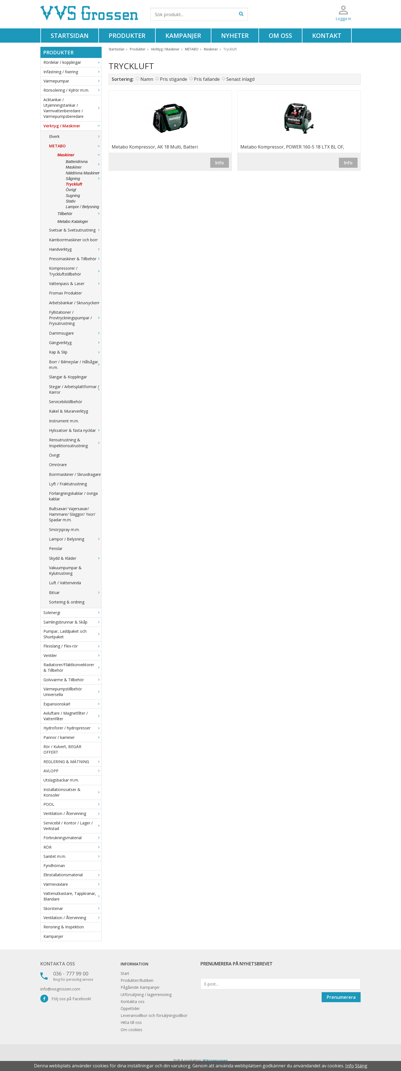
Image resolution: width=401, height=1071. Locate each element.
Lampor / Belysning (82, 207)
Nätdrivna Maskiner (83, 173)
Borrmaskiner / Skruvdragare (75, 474)
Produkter (127, 35)
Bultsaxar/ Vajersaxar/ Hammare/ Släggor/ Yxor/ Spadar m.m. (72, 514)
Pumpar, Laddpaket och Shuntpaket (72, 634)
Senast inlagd (240, 79)
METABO (75, 146)
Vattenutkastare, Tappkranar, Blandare (72, 896)
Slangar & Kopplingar (68, 376)
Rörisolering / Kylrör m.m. (72, 90)
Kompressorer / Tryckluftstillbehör (75, 271)
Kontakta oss (57, 964)
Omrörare (58, 464)
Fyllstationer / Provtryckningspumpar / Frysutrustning (75, 318)
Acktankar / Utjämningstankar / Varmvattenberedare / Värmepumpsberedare (72, 108)
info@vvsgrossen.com (60, 989)
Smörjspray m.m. (64, 529)
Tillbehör (79, 213)
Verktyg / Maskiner (72, 125)
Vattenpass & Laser (75, 283)
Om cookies (131, 1029)
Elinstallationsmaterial (72, 874)
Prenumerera (341, 997)
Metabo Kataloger (72, 221)
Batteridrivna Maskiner (83, 164)
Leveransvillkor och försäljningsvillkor (154, 1015)
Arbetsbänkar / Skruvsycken (75, 302)
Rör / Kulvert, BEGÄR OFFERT (62, 749)
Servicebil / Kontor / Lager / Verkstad (72, 825)
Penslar (55, 548)
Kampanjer (183, 35)
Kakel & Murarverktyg (68, 411)
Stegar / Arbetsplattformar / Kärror (75, 389)
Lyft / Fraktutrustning (68, 483)
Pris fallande (207, 79)
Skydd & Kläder (75, 558)
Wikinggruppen (215, 1060)
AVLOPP (72, 770)
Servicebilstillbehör (65, 401)
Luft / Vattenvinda (65, 582)
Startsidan (70, 35)
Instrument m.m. (64, 420)
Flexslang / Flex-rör (72, 646)
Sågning (83, 178)
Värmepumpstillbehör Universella (72, 691)
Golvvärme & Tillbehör (72, 679)
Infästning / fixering (72, 71)
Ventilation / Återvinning (72, 813)
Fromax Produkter (65, 293)
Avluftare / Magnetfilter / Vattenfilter (72, 715)
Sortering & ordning (66, 602)
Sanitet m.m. (72, 856)
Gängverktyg (75, 342)
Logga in (343, 18)
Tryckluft (74, 184)
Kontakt (326, 35)
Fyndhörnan (54, 865)
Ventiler (72, 655)
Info (219, 163)
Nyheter (235, 35)
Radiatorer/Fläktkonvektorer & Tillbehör (72, 667)
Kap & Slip (75, 352)
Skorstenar (72, 908)
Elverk (75, 136)
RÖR (72, 847)
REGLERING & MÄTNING (72, 761)
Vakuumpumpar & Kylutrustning (65, 570)
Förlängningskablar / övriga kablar (73, 496)
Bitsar (75, 592)
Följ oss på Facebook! (65, 998)
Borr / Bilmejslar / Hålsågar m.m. (75, 364)
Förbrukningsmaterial (72, 837)
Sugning (73, 195)
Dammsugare (75, 333)
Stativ (70, 201)
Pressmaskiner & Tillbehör (75, 258)
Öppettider (130, 1008)
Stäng (361, 1066)
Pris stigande (173, 79)
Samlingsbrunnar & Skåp (72, 622)
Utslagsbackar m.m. (61, 780)
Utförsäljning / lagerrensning (146, 994)
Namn (146, 79)
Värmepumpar (72, 81)
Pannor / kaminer (72, 737)
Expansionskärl (72, 704)
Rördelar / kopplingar (72, 62)
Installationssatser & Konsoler (72, 792)
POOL (72, 804)
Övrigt (71, 190)
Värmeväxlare (72, 884)
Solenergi (72, 612)
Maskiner (79, 155)
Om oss (280, 35)
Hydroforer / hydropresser (72, 728)
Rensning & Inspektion (63, 926)
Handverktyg (75, 249)
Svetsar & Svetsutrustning (75, 230)
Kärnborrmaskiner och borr (73, 239)
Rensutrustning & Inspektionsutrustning (75, 442)
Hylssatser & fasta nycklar (75, 430)
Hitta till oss (131, 1022)
